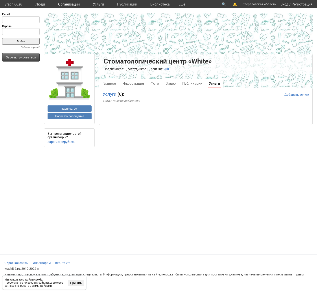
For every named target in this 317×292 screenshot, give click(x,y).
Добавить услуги (296, 94)
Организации (69, 4)
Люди (40, 4)
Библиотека (160, 4)
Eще (182, 4)
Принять (76, 283)
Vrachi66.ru (13, 4)
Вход (284, 4)
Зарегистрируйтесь (61, 142)
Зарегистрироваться (21, 57)
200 (166, 69)
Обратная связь (16, 263)
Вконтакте (62, 263)
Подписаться (69, 108)
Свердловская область (259, 4)
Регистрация (302, 4)
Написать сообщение (69, 116)
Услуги (98, 4)
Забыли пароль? (30, 47)
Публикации (127, 4)
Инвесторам (42, 263)
